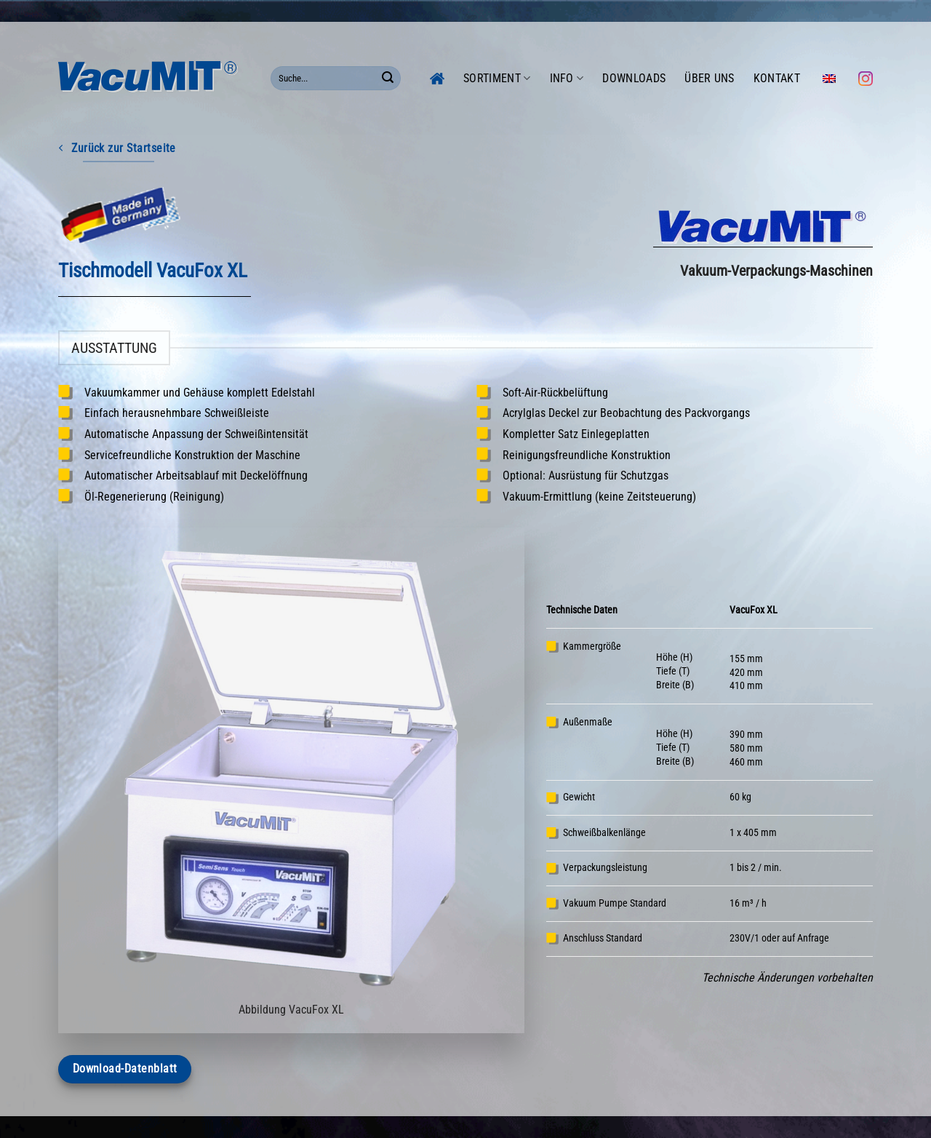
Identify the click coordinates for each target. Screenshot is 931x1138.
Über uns (709, 78)
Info (567, 78)
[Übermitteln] (387, 78)
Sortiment (496, 78)
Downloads (634, 78)
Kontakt (777, 78)
